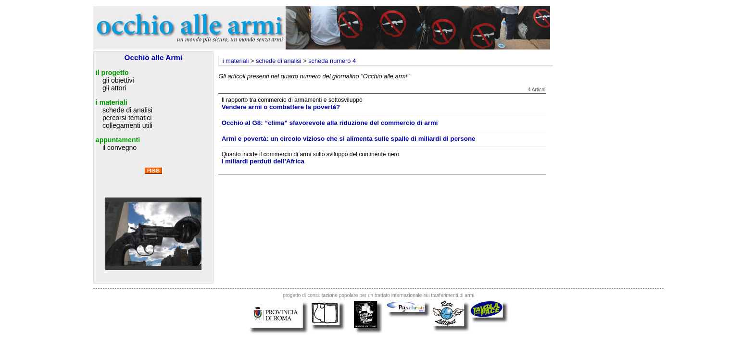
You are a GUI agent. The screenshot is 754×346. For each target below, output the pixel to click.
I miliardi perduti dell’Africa (263, 161)
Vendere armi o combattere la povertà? (281, 107)
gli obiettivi (118, 80)
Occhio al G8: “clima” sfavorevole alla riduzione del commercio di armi (330, 122)
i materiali (111, 102)
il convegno (119, 147)
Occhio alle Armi (154, 57)
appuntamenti (118, 140)
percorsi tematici (127, 118)
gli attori (114, 88)
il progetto (112, 72)
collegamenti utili (127, 125)
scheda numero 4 (332, 60)
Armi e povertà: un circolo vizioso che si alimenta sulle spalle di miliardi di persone (349, 138)
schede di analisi (127, 110)
